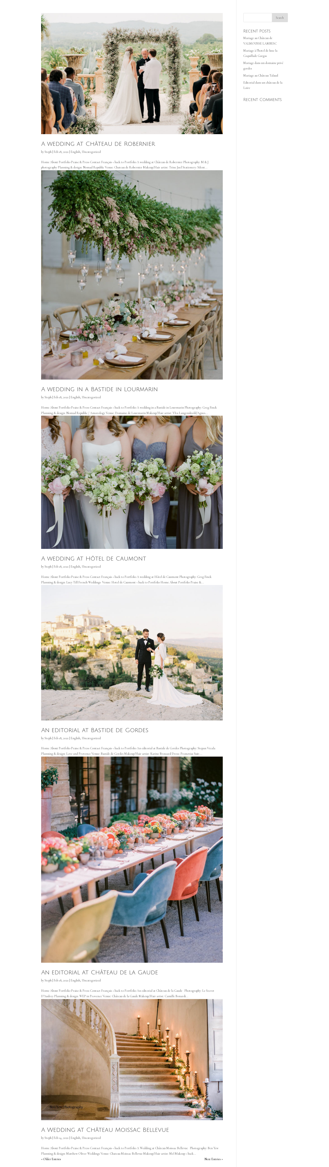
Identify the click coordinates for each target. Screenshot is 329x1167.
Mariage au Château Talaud (260, 75)
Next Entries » (213, 1159)
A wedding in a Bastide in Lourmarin (99, 389)
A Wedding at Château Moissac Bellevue (105, 1130)
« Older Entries (51, 1159)
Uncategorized (91, 152)
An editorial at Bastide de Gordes (95, 730)
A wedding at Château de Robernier (98, 144)
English (75, 152)
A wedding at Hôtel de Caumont (93, 559)
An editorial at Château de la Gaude (99, 972)
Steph (48, 152)
